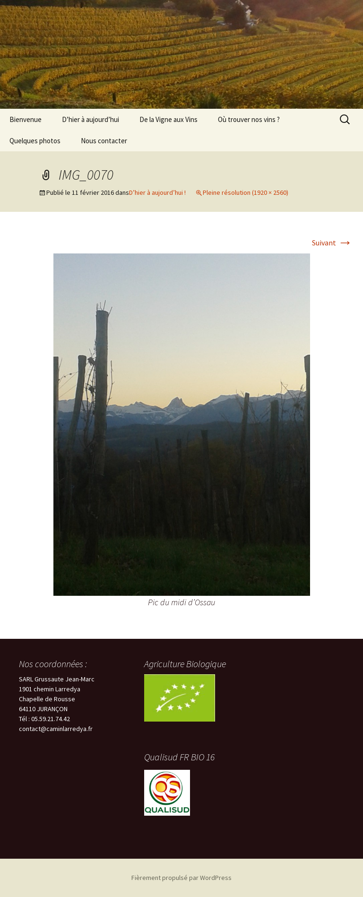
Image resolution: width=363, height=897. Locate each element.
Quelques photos (34, 140)
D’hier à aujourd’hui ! (157, 192)
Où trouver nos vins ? (249, 119)
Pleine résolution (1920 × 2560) (245, 192)
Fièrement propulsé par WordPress (181, 877)
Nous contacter (104, 140)
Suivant (332, 242)
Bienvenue (25, 119)
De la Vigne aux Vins (168, 119)
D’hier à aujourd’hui (90, 119)
